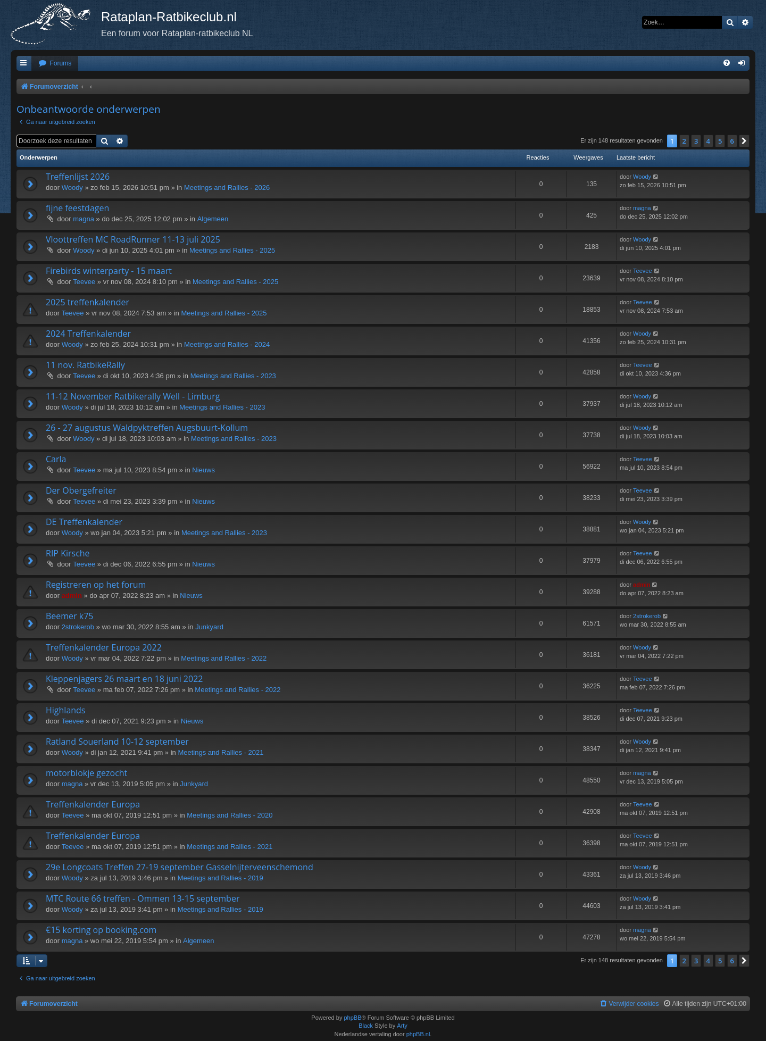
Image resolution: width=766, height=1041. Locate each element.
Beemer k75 (70, 616)
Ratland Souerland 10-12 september (117, 741)
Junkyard (209, 627)
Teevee (84, 282)
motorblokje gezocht (86, 773)
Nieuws (203, 470)
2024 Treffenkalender (88, 333)
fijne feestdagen (77, 208)
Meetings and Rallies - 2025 (232, 250)
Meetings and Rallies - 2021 (220, 752)
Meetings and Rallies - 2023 (233, 376)
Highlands (66, 710)
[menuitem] (55, 63)
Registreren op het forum (96, 584)
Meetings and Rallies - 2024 (227, 344)
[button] (744, 141)
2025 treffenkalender (87, 302)
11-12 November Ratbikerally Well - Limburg (133, 396)
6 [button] (732, 141)
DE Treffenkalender (84, 522)
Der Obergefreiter (81, 490)
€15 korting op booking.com (101, 930)
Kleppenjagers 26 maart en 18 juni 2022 (124, 679)
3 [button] (696, 141)
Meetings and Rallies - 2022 (224, 658)
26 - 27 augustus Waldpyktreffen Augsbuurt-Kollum (147, 428)
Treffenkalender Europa (93, 804)
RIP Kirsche (68, 553)
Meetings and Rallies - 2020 (229, 815)
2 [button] (684, 141)
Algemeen (213, 219)
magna (83, 219)
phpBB (352, 1017)
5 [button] (720, 141)
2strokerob (78, 627)
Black (366, 1025)
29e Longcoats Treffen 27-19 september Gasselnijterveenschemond (179, 867)
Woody (72, 187)
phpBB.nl (418, 1034)
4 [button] (708, 141)
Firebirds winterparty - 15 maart (109, 271)
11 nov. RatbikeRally (85, 365)
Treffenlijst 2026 (78, 176)
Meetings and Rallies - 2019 (220, 878)
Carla (56, 459)
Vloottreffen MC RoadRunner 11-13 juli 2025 (133, 239)
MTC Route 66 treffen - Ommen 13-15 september (142, 898)
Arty (402, 1025)
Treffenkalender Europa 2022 (104, 647)
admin (72, 595)
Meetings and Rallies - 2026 (227, 187)
